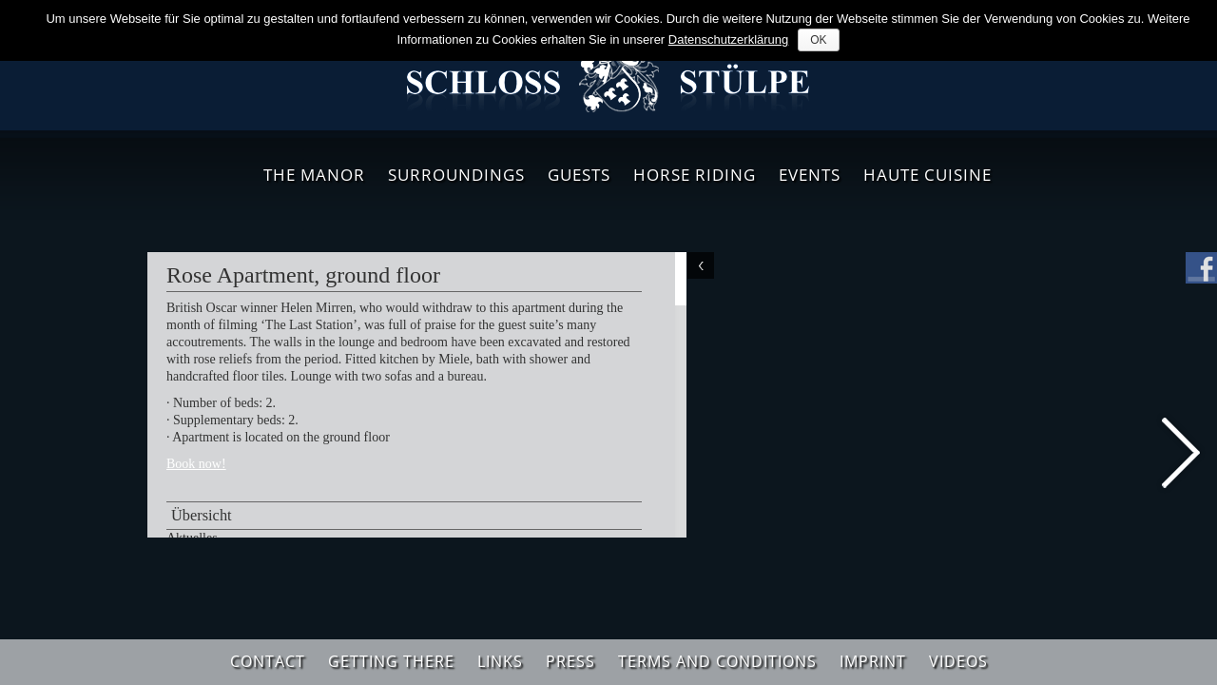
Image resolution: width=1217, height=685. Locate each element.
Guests (579, 175)
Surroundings (456, 175)
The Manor (314, 175)
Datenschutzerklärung (728, 39)
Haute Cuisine (927, 175)
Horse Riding (694, 175)
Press (570, 661)
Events (809, 175)
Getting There (391, 661)
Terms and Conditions (717, 661)
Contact (267, 661)
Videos (958, 661)
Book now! (196, 464)
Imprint (873, 661)
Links (500, 661)
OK (818, 40)
